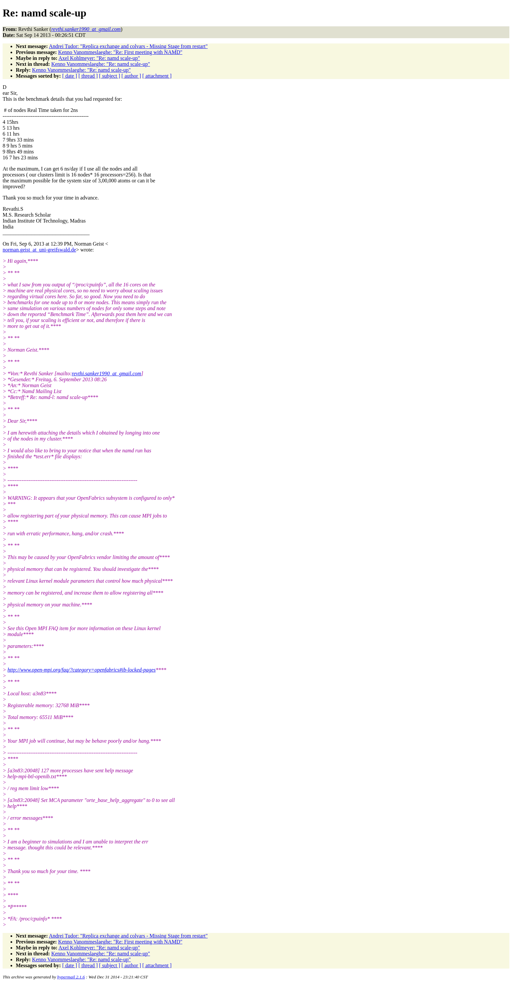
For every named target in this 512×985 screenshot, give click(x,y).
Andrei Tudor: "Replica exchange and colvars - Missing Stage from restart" (128, 46)
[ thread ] (88, 76)
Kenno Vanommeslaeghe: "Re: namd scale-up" (100, 64)
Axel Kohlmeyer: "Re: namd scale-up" (99, 58)
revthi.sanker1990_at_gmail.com (106, 373)
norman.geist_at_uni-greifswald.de (39, 250)
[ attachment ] (157, 76)
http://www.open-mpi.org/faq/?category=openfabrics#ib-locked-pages (82, 670)
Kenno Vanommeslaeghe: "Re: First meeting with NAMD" (120, 52)
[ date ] (69, 76)
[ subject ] (109, 76)
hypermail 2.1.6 (71, 976)
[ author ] (131, 76)
